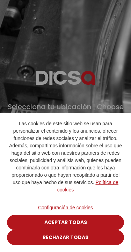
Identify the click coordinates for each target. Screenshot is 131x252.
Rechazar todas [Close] (65, 237)
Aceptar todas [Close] (65, 222)
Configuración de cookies (65, 207)
